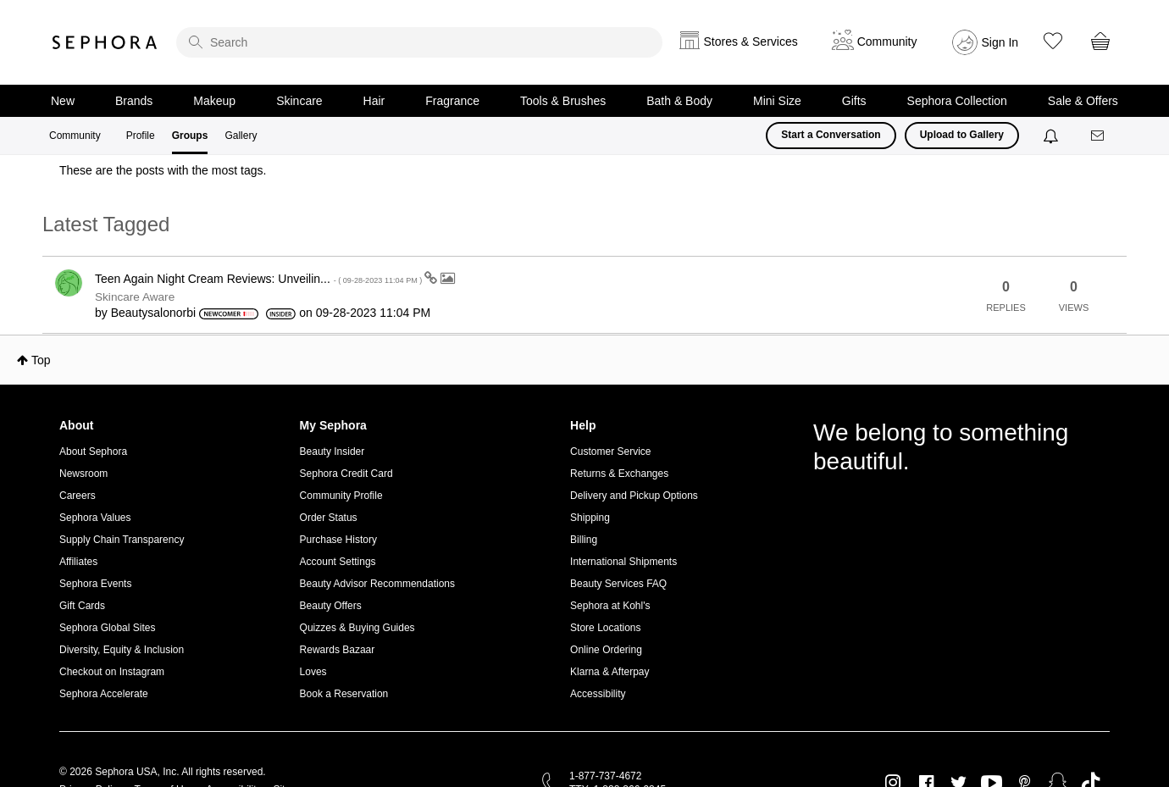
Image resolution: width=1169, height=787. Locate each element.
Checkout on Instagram (111, 672)
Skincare (299, 101)
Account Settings (338, 562)
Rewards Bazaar (337, 650)
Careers (77, 496)
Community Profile (341, 496)
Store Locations (605, 628)
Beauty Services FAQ (618, 584)
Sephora (105, 42)
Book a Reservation (344, 694)
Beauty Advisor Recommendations (377, 584)
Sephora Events (95, 584)
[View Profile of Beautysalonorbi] (153, 312)
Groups (190, 135)
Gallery (240, 135)
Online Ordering (606, 650)
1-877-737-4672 (605, 776)
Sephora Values (95, 518)
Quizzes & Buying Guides (357, 628)
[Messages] (1099, 136)
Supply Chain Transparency (121, 540)
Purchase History (338, 540)
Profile (140, 135)
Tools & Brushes (563, 101)
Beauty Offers (331, 606)
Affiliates (78, 562)
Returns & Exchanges (619, 473)
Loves (313, 672)
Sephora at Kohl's (610, 606)
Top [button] (41, 360)
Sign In (1000, 42)
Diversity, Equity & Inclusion (121, 650)
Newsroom (83, 473)
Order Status (328, 518)
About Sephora (93, 451)
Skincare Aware (135, 297)
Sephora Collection (957, 101)
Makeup (214, 101)
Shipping (590, 518)
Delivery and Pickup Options (634, 496)
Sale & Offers (1083, 101)
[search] (419, 42)
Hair (374, 101)
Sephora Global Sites (107, 628)
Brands (133, 101)
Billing (583, 540)
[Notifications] (1052, 135)
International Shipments (623, 562)
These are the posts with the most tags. (162, 170)
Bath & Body (679, 101)
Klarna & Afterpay (609, 672)
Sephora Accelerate (103, 694)
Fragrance (452, 101)
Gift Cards (82, 606)
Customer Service (610, 451)
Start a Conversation (830, 135)
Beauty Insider (332, 451)
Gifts (854, 101)
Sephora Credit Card (346, 473)
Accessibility (597, 694)
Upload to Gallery (962, 135)
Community (75, 135)
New (63, 101)
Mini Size (777, 101)
